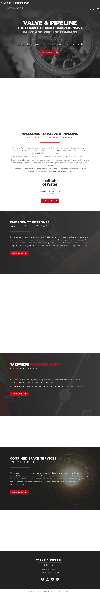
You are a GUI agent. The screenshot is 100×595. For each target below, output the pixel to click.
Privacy (50, 572)
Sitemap (56, 572)
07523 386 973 (55, 569)
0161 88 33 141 (44, 569)
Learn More (17, 253)
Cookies (43, 572)
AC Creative (69, 592)
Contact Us (48, 201)
